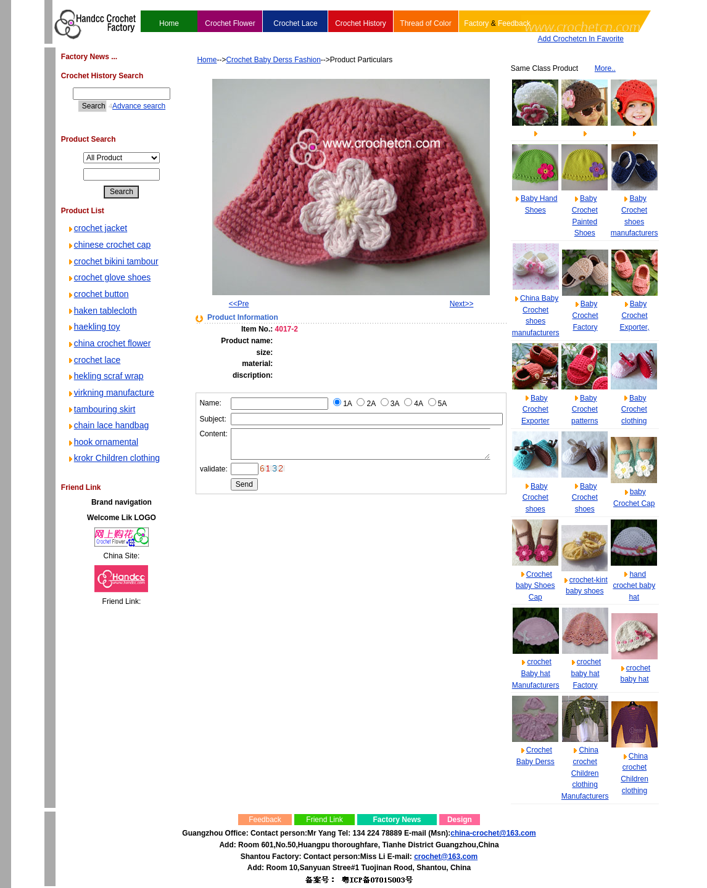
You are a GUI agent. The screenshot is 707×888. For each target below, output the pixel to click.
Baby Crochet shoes (535, 497)
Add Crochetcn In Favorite (581, 39)
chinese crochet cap (108, 245)
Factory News (397, 819)
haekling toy (93, 327)
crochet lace (93, 360)
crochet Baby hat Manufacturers (536, 673)
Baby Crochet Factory (585, 315)
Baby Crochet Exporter (535, 409)
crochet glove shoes (108, 277)
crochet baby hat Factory (586, 673)
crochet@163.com (446, 856)
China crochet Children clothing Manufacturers (585, 773)
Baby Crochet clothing (634, 409)
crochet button (97, 294)
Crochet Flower (230, 23)
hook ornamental (102, 442)
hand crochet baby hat (634, 585)
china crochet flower (108, 343)
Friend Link (324, 819)
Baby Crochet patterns (584, 409)
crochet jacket (96, 228)
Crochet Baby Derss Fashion (254, 59)
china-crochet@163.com (492, 833)
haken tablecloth (101, 311)
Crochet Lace (295, 23)
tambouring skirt (101, 409)
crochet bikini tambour (112, 261)
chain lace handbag (107, 425)
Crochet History (360, 23)
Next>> (460, 303)
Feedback (514, 23)
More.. (605, 68)
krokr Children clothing (113, 458)
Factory (476, 23)
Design (459, 819)
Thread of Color (425, 23)
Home (169, 23)
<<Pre (222, 303)
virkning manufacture (110, 392)
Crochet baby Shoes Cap (535, 585)
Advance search (128, 106)
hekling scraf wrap (105, 376)
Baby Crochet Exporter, (634, 315)
